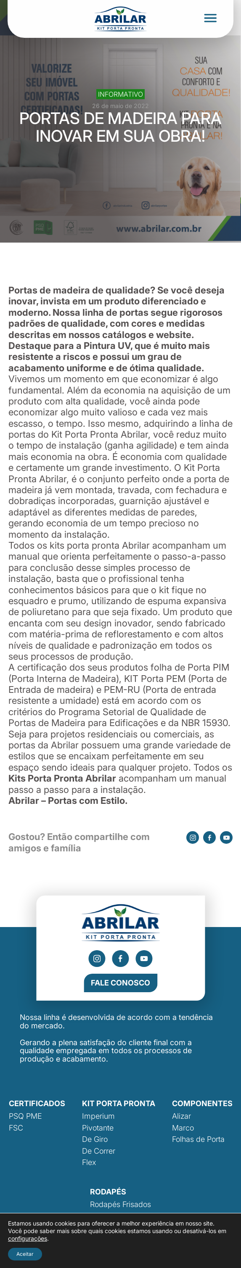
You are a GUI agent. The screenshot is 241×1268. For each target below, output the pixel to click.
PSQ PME (25, 1116)
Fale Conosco (120, 982)
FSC (16, 1127)
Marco (183, 1127)
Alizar (181, 1116)
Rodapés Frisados (120, 1204)
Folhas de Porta (198, 1139)
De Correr (98, 1150)
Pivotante (98, 1127)
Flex (89, 1162)
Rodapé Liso (111, 1216)
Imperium (98, 1116)
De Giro (95, 1139)
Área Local (216, 1259)
